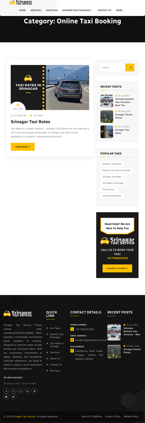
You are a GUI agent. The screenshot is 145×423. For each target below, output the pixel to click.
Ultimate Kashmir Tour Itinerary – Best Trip (124, 102)
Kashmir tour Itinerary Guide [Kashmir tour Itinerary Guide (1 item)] (116, 170)
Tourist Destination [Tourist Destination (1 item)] (112, 196)
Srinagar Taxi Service (24, 416)
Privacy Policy (112, 416)
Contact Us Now (117, 268)
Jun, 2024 (17, 106)
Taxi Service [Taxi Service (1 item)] (108, 189)
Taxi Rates (36, 115)
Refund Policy (131, 416)
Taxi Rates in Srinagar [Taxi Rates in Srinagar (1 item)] (113, 183)
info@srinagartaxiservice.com (91, 340)
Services (35, 10)
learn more (22, 147)
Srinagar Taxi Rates (30, 121)
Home (22, 10)
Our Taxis (52, 10)
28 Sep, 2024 (131, 346)
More (119, 10)
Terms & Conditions (91, 416)
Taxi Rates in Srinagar (56, 345)
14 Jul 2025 (122, 95)
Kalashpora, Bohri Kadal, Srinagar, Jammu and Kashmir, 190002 (89, 355)
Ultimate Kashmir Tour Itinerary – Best (132, 331)
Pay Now (55, 370)
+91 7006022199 (117, 258)
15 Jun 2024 (122, 126)
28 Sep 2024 (122, 111)
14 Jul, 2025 (131, 325)
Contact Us (104, 10)
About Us (55, 358)
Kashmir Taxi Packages (76, 10)
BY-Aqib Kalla (19, 115)
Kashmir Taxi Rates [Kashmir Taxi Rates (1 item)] (112, 164)
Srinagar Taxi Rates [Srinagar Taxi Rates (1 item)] (112, 176)
